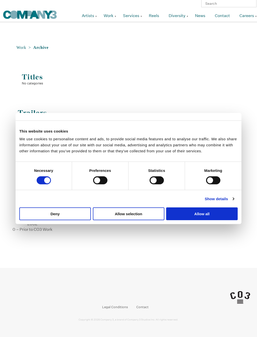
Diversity (177, 15)
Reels (154, 15)
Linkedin (130, 294)
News (200, 15)
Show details (216, 198)
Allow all (202, 214)
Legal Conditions (115, 307)
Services (131, 15)
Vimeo (139, 294)
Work (108, 15)
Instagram (120, 294)
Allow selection (128, 214)
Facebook (111, 294)
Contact (222, 15)
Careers (246, 15)
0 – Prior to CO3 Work (32, 229)
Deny (55, 214)
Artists (88, 15)
